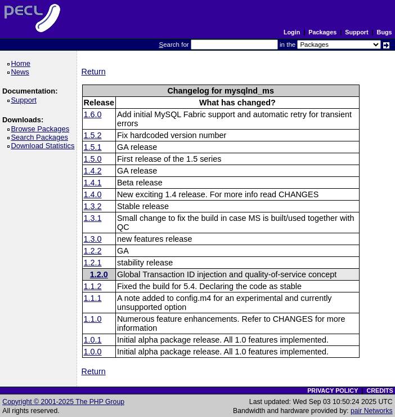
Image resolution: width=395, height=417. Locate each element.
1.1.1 (93, 298)
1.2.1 (93, 262)
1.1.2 (93, 286)
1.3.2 (93, 206)
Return (94, 71)
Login (292, 32)
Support (356, 32)
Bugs (384, 32)
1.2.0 (99, 274)
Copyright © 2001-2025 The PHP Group (63, 402)
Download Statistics (44, 145)
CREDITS (379, 390)
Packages (322, 32)
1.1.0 (93, 318)
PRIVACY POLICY (332, 390)
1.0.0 (93, 351)
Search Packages (41, 137)
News (21, 72)
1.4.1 (93, 182)
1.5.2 (93, 135)
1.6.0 (93, 114)
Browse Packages (42, 129)
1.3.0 (93, 238)
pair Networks (372, 411)
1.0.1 (93, 339)
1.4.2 (93, 170)
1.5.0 (93, 158)
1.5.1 (93, 147)
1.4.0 (93, 194)
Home (22, 63)
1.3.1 (93, 218)
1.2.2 (93, 250)
